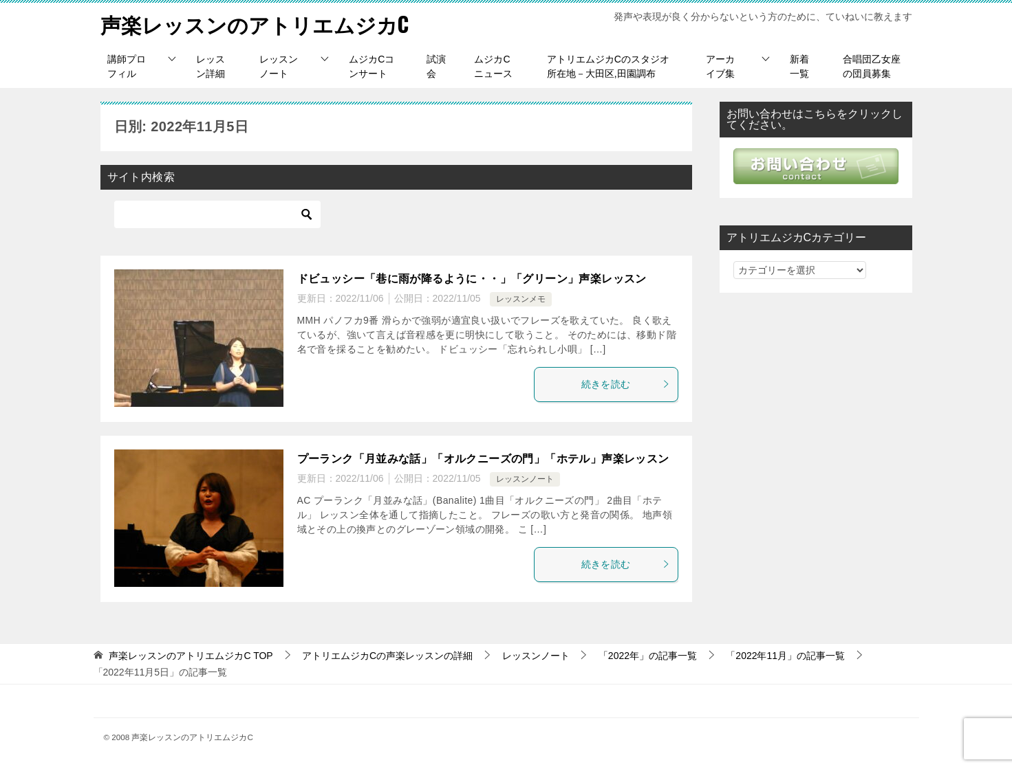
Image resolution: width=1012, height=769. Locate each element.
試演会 (436, 65)
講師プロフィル (126, 65)
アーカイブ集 (720, 65)
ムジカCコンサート (371, 65)
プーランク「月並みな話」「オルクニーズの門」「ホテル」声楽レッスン (483, 458)
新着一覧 (799, 65)
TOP (190, 654)
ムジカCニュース (493, 65)
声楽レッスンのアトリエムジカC (254, 23)
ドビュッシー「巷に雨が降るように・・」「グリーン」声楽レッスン (472, 278)
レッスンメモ (521, 299)
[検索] (217, 213)
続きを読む (626, 383)
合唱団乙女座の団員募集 (872, 65)
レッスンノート (278, 65)
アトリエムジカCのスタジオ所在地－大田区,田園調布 (608, 65)
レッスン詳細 (210, 65)
